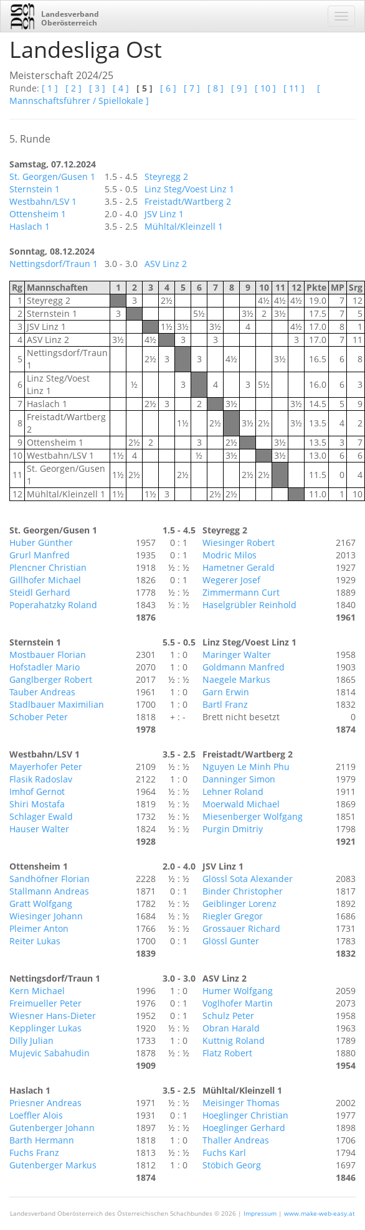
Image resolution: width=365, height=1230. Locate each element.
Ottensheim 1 (37, 214)
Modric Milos (229, 555)
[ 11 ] (294, 88)
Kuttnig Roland (233, 1040)
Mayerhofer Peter (45, 766)
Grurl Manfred (39, 555)
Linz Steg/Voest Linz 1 (189, 189)
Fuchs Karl (224, 1152)
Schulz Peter (228, 1015)
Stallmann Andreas (49, 891)
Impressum (260, 1213)
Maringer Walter (236, 654)
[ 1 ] (50, 88)
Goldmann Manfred (243, 667)
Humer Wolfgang (237, 991)
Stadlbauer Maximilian (56, 704)
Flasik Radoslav (40, 779)
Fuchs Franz (34, 1152)
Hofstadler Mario (44, 667)
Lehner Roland (232, 791)
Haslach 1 (29, 226)
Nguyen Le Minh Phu (246, 766)
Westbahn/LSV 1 (43, 201)
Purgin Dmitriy (232, 829)
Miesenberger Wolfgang (252, 816)
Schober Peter (38, 717)
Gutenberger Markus (53, 1165)
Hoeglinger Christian (245, 1115)
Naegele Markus (236, 679)
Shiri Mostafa (37, 804)
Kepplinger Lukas (45, 1028)
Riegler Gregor (232, 916)
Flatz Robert (227, 1053)
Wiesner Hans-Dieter (52, 1015)
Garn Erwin (225, 692)
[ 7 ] (192, 88)
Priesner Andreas (45, 1103)
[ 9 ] (239, 88)
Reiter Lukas (34, 941)
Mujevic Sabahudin (49, 1053)
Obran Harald (231, 1028)
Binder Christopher (242, 891)
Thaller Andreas (235, 1140)
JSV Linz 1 (164, 214)
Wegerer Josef (231, 580)
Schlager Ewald (41, 816)
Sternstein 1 (34, 189)
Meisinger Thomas (241, 1103)
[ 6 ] (168, 88)
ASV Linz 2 (166, 264)
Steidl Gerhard (39, 592)
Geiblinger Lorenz (239, 903)
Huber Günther (41, 542)
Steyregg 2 (166, 176)
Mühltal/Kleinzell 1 (184, 226)
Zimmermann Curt (241, 592)
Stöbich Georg (231, 1165)
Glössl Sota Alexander (247, 879)
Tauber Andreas (42, 692)
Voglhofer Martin (237, 1003)
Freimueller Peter (45, 1003)
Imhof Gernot (37, 791)
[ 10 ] (265, 88)
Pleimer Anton (39, 928)
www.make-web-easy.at (319, 1213)
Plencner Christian (48, 567)
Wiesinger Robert (238, 542)
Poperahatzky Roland (53, 605)
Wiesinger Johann (46, 916)
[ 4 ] (121, 88)
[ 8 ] (215, 88)
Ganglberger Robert (50, 679)
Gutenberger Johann (52, 1128)
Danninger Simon (238, 779)
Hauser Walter (39, 829)
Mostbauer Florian (47, 654)
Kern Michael (37, 991)
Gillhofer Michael (45, 580)
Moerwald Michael (241, 804)
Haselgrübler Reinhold (249, 605)
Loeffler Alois (36, 1115)
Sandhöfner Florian (49, 879)
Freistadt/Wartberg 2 (188, 201)
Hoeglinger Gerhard (243, 1128)
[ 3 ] (97, 88)
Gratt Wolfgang (40, 903)
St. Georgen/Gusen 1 (52, 176)
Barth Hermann (41, 1140)
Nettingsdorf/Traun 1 (53, 264)
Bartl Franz (225, 704)
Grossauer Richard (241, 928)
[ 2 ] (73, 88)
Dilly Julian (31, 1040)
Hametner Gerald (238, 567)
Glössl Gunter (230, 941)
